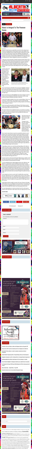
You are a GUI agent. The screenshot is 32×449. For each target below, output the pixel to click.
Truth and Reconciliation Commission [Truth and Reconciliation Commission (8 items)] (13, 444)
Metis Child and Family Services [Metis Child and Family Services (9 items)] (11, 437)
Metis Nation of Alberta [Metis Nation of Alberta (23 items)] (20, 437)
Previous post (12, 200)
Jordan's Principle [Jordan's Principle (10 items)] (4, 437)
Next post (20, 200)
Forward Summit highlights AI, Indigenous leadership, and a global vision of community (15, 356)
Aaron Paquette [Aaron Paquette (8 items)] (3, 425)
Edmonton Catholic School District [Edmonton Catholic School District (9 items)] (18, 433)
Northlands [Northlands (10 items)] (18, 441)
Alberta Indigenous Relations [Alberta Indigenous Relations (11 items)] (15, 425)
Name (4, 220)
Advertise (11, 0)
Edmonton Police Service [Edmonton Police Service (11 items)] (26, 433)
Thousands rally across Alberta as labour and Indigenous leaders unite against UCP (15, 342)
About (3, 0)
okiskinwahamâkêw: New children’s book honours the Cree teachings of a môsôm (14, 354)
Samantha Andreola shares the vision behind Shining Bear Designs (12, 364)
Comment (4, 212)
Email (4, 223)
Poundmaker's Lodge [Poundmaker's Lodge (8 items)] (8, 443)
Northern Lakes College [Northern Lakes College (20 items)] (12, 441)
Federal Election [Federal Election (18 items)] (20, 435)
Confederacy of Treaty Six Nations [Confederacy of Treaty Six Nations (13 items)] (21, 431)
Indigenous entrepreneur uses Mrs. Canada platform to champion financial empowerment (15, 351)
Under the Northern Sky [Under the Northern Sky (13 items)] (22, 444)
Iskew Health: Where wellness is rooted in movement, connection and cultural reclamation (16, 347)
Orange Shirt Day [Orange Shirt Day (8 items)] (4, 443)
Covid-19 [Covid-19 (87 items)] (4, 433)
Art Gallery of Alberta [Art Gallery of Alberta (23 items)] (17, 427)
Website (4, 226)
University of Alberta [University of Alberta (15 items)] (9, 445)
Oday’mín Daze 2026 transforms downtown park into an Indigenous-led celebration (15, 344)
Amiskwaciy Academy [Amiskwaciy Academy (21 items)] (8, 427)
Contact (3, 2)
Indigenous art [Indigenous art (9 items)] (6, 436)
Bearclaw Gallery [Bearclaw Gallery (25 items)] (14, 430)
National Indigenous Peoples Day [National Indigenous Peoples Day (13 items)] (15, 439)
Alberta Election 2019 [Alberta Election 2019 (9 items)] (8, 425)
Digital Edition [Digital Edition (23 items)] (10, 433)
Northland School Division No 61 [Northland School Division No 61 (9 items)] (25, 441)
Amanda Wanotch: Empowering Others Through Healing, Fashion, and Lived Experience (15, 349)
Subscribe (7, 0)
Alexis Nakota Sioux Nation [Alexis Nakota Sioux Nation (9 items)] (23, 425)
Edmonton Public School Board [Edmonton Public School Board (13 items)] (7, 435)
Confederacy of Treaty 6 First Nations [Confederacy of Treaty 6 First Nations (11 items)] (10, 431)
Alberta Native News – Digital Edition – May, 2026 (9, 362)
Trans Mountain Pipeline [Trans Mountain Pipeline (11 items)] (18, 443)
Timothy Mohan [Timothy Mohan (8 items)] (13, 443)
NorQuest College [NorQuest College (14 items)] (5, 441)
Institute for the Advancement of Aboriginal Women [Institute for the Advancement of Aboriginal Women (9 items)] (22, 436)
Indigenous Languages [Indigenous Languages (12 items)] (11, 436)
